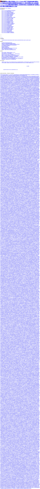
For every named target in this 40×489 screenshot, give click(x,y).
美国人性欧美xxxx (8, 137)
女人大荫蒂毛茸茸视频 (26, 216)
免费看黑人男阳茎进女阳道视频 (17, 483)
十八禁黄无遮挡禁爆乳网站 (16, 82)
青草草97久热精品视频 (26, 314)
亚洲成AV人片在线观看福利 (33, 162)
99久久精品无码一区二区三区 (28, 238)
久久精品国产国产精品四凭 (8, 359)
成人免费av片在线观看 (24, 398)
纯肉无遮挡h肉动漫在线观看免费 (4, 79)
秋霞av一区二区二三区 (35, 242)
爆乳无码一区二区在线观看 (14, 137)
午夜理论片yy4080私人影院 (5, 92)
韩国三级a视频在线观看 (27, 103)
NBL (15, 69)
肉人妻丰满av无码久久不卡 (21, 141)
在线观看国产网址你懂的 (36, 229)
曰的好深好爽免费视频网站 (27, 170)
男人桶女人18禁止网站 (19, 277)
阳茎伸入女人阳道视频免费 (19, 303)
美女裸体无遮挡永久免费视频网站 (32, 316)
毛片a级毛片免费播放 (28, 165)
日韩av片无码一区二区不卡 (3, 90)
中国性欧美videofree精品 (31, 147)
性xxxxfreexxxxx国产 (16, 91)
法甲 (9, 69)
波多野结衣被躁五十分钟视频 (33, 113)
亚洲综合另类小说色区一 (20, 103)
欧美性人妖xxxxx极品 (3, 373)
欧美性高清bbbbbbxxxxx (9, 488)
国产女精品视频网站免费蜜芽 (34, 412)
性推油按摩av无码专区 (7, 170)
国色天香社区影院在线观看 (29, 241)
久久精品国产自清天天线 (7, 177)
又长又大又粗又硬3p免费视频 (18, 167)
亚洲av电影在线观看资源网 (30, 133)
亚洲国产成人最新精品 (20, 487)
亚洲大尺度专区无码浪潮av (34, 92)
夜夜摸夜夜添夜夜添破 (27, 108)
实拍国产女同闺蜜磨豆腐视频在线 (20, 174)
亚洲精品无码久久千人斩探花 (11, 237)
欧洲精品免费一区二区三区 (7, 424)
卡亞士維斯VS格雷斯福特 (8, 26)
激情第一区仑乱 (2, 350)
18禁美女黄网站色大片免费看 (27, 330)
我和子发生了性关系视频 (14, 130)
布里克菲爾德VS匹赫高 (7, 27)
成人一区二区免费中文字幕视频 (23, 91)
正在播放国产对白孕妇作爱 (35, 81)
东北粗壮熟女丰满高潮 (5, 169)
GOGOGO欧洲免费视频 (23, 77)
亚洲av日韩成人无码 (8, 378)
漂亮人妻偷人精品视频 (5, 105)
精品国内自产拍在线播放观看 (25, 113)
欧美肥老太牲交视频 (25, 324)
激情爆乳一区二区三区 (30, 187)
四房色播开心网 (19, 176)
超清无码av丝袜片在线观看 (3, 153)
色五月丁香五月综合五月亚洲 (33, 336)
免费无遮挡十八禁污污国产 (26, 257)
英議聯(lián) (8, 62)
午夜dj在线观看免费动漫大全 (32, 95)
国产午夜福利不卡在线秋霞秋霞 (29, 79)
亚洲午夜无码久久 (19, 116)
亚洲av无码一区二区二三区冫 (20, 173)
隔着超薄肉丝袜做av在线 (29, 90)
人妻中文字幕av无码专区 (33, 103)
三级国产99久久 (29, 272)
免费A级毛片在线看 (30, 182)
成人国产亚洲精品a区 (31, 368)
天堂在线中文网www (16, 471)
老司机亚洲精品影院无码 (30, 196)
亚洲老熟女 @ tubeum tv (19, 102)
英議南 (17, 62)
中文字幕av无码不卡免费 (26, 282)
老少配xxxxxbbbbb (7, 275)
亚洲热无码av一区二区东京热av (28, 94)
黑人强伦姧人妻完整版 (30, 231)
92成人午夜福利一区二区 (26, 424)
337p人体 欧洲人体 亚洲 (26, 167)
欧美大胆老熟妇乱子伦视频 (28, 225)
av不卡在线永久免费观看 (3, 127)
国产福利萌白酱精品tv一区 (35, 198)
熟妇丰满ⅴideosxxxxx (16, 457)
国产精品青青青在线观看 (17, 88)
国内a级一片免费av (35, 347)
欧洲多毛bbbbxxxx (4, 80)
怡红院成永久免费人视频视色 (28, 202)
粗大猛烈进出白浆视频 (23, 320)
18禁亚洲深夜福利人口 (15, 293)
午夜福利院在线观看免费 (13, 346)
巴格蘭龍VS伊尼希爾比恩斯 (8, 32)
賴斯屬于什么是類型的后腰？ (5, 47)
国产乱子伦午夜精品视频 (33, 435)
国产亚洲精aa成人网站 (10, 133)
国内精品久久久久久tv (34, 178)
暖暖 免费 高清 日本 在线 (21, 416)
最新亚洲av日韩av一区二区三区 (22, 379)
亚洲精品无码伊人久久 (5, 447)
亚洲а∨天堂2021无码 (3, 91)
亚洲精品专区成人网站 (6, 174)
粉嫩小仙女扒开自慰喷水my (10, 80)
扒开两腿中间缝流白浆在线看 (30, 388)
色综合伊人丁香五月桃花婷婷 (7, 97)
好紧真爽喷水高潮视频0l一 (24, 421)
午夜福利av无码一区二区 (9, 129)
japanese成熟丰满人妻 (35, 100)
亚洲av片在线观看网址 (4, 356)
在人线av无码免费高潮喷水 (23, 104)
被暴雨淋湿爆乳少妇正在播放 (25, 116)
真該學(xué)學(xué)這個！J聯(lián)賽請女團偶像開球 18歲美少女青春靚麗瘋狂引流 (12, 58)
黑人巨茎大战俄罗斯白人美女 (35, 87)
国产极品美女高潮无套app (18, 159)
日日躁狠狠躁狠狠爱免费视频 (15, 241)
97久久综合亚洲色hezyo (11, 202)
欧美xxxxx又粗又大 (22, 389)
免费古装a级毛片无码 (33, 267)
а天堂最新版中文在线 (18, 206)
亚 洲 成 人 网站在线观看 (26, 102)
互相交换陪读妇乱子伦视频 (25, 120)
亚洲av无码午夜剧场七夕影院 (7, 185)
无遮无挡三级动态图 (13, 345)
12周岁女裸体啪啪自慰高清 (4, 259)
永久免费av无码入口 (24, 190)
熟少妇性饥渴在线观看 (4, 94)
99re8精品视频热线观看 (11, 462)
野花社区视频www (2, 98)
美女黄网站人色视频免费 (16, 142)
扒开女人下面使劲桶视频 (33, 249)
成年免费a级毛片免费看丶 (10, 88)
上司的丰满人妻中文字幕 (8, 406)
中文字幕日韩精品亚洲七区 (17, 214)
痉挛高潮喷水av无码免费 (17, 419)
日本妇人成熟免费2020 (25, 151)
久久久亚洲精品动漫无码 (5, 326)
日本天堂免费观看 (35, 234)
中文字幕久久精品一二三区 (7, 141)
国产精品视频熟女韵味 (8, 179)
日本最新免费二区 (10, 372)
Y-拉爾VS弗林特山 (7, 25)
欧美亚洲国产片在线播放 (11, 201)
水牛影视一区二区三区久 (27, 357)
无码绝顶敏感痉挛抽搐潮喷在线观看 (13, 226)
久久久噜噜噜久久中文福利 (23, 196)
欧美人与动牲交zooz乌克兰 (23, 101)
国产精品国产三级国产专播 (4, 180)
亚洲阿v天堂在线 (29, 488)
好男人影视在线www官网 (12, 472)
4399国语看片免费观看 (30, 296)
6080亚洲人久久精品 (28, 221)
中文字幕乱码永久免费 (18, 143)
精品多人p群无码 (18, 316)
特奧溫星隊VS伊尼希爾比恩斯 (8, 13)
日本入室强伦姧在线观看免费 (24, 316)
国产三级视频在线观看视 (13, 173)
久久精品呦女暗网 (28, 320)
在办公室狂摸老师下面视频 (10, 390)
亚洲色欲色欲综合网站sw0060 (32, 208)
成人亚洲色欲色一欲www (36, 189)
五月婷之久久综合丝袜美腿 (34, 137)
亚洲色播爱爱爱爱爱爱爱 (25, 143)
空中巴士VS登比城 (7, 16)
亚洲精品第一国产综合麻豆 (11, 153)
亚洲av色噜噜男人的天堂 (17, 84)
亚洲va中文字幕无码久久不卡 (11, 78)
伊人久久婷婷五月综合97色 (3, 78)
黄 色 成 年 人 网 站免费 (19, 324)
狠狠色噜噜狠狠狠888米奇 (14, 255)
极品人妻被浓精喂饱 (14, 98)
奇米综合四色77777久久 (4, 232)
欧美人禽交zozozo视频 (22, 189)
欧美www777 (13, 359)
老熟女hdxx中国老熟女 (23, 404)
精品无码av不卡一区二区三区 (14, 252)
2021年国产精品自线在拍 (8, 228)
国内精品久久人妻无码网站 (7, 290)
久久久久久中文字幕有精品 (10, 457)
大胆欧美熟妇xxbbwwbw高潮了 (20, 225)
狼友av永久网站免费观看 (9, 182)
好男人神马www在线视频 (5, 475)
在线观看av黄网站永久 (8, 235)
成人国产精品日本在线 (3, 183)
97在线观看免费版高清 (6, 470)
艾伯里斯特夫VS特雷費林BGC (8, 23)
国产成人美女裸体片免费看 (7, 193)
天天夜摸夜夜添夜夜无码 (24, 305)
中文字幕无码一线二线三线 (8, 293)
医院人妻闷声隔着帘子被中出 (32, 367)
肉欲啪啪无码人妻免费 (11, 236)
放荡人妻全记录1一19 (23, 262)
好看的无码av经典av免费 (36, 398)
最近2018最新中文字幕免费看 (16, 104)
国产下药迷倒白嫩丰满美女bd (31, 439)
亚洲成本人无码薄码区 (32, 233)
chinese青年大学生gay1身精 (8, 166)
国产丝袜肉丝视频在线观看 (29, 77)
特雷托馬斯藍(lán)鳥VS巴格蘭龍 (8, 17)
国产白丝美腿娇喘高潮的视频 (26, 300)
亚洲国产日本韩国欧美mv (19, 470)
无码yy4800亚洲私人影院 (8, 157)
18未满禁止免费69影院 (28, 137)
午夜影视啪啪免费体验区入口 (15, 304)
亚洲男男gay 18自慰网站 (12, 144)
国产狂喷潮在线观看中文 (11, 247)
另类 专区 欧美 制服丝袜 (18, 113)
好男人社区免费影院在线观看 (10, 199)
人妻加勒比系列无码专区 (22, 461)
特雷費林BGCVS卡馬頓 (7, 22)
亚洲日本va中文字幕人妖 (31, 345)
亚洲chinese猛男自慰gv (14, 141)
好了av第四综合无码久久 (7, 212)
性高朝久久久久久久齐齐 (19, 460)
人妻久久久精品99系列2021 (28, 422)
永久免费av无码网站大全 (26, 463)
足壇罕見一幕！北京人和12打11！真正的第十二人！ (8, 54)
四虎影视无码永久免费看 (11, 180)
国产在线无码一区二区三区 (24, 339)
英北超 (15, 62)
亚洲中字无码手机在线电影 (12, 115)
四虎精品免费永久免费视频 (29, 166)
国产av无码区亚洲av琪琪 (24, 131)
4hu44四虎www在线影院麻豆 (24, 369)
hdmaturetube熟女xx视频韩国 (17, 172)
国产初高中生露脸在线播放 (3, 82)
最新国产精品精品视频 (13, 212)
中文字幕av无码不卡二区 (3, 84)
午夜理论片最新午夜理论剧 (25, 144)
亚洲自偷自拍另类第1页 (9, 451)
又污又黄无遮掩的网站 (26, 117)
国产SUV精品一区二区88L (25, 409)
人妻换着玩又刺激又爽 (31, 210)
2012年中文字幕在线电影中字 (9, 142)
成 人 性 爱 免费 (28, 139)
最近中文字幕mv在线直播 (14, 149)
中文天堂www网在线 (21, 179)
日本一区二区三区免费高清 (28, 317)
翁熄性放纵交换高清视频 (31, 143)
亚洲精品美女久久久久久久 (35, 362)
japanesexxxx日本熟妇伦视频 (12, 108)
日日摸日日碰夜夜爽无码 (34, 287)
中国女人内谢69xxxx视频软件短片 (19, 202)
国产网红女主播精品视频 (27, 411)
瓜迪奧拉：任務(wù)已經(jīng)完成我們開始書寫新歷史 (9, 49)
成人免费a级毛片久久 (18, 120)
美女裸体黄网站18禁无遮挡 (3, 87)
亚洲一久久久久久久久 (36, 182)
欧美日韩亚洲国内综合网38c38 (23, 471)
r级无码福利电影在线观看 (16, 101)
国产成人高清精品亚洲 (30, 308)
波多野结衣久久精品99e (4, 247)
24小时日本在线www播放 (29, 88)
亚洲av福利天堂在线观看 (19, 300)
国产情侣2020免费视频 (8, 130)
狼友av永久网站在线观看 (17, 388)
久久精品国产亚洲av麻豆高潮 (22, 306)
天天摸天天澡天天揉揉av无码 (35, 376)
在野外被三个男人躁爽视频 (12, 319)
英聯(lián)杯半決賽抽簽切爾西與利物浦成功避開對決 (8, 43)
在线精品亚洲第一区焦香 (27, 195)
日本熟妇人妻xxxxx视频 (8, 81)
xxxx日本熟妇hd (29, 382)
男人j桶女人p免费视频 (12, 113)
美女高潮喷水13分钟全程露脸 (14, 416)
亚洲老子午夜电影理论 (6, 357)
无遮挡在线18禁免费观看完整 (13, 92)
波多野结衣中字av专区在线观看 (12, 95)
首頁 (5, 8)
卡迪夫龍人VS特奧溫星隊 (8, 24)
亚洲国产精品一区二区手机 (13, 178)
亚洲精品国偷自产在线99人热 (8, 189)
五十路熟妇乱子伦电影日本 (5, 219)
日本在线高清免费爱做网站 (22, 284)
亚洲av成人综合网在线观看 (9, 221)
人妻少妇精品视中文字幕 (27, 293)
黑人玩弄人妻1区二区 (4, 147)
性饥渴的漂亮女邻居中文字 (35, 205)
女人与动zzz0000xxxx (8, 114)
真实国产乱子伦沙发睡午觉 (8, 192)
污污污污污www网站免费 (15, 81)
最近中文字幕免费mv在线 (19, 267)
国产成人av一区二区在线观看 (24, 419)
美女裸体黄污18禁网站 (13, 260)
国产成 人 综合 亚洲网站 (22, 183)
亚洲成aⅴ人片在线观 (33, 139)
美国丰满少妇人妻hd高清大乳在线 (9, 106)
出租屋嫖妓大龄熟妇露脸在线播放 (12, 136)
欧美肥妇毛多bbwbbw (14, 213)
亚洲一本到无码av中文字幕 (9, 461)
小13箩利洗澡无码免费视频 (11, 305)
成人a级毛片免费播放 (3, 172)
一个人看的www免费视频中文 (24, 203)
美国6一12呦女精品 (5, 136)
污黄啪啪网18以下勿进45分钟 (6, 205)
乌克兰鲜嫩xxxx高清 (19, 298)
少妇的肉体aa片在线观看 (11, 90)
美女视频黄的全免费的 (23, 236)
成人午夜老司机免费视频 (18, 126)
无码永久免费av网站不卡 (4, 85)
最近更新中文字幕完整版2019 (10, 208)
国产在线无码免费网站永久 (9, 91)
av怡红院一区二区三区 (36, 428)
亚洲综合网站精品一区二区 (35, 288)
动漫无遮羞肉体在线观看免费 (11, 232)
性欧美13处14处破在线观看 (17, 280)
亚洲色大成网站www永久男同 (19, 162)
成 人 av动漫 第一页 (5, 108)
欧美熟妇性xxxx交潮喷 (20, 290)
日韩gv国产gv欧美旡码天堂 (30, 471)
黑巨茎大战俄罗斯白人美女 (13, 156)
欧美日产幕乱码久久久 (21, 185)
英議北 (11, 62)
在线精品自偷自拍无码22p (4, 236)
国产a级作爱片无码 (28, 149)
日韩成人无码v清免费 (28, 365)
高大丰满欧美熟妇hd (21, 97)
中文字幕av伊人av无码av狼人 (11, 206)
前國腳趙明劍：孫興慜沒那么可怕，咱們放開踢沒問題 (9, 59)
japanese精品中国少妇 (21, 449)
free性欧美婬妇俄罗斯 (27, 185)
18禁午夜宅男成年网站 (4, 408)
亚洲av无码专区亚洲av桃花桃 (16, 291)
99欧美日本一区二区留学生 (20, 115)
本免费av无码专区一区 (13, 257)
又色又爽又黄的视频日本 (5, 188)
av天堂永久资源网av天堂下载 (17, 138)
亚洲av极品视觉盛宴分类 (18, 265)
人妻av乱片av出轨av (21, 381)
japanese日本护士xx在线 (4, 463)
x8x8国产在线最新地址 (20, 156)
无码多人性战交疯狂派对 (16, 340)
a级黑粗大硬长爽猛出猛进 (5, 151)
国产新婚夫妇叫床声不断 (13, 403)
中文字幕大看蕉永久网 (6, 120)
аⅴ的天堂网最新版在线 (33, 214)
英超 (21, 62)
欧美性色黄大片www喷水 (21, 110)
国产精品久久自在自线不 (13, 170)
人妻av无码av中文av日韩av (10, 150)
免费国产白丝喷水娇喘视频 (12, 134)
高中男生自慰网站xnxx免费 (19, 334)
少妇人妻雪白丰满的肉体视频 (6, 252)
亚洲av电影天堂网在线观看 (13, 370)
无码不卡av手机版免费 (29, 344)
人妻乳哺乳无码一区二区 (22, 313)
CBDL (33, 62)
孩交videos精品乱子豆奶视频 (17, 182)
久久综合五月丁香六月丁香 (32, 117)
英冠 (20, 62)
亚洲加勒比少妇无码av (15, 261)
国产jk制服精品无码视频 (12, 363)
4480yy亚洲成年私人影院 (14, 269)
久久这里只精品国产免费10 (19, 257)
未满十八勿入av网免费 (26, 134)
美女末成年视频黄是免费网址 (5, 298)
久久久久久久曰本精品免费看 (12, 277)
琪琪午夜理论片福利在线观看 (13, 360)
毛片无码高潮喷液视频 (35, 157)
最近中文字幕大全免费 (23, 90)
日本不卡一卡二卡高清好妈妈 (15, 175)
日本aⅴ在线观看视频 (11, 203)
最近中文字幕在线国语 (13, 100)
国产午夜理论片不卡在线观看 (10, 124)
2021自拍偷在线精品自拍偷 (5, 113)
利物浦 (19, 62)
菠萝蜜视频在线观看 (11, 167)
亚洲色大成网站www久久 (15, 160)
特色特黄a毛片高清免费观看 (17, 106)
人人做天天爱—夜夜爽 (26, 359)
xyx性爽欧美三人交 (22, 88)
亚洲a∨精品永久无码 (20, 360)
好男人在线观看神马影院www (34, 138)
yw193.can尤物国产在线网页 (35, 98)
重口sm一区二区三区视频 (21, 137)
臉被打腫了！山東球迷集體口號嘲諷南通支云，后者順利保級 (10, 56)
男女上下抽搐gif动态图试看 (16, 77)
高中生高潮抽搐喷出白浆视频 (29, 383)
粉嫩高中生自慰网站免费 (34, 80)
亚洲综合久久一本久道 (23, 353)
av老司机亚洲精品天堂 (21, 251)
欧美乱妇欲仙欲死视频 (8, 98)
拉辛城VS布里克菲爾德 (7, 20)
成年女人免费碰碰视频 (16, 362)
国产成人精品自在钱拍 (24, 154)
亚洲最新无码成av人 (10, 82)
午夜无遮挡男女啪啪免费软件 (22, 81)
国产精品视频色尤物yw (4, 441)
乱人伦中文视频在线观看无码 (14, 251)
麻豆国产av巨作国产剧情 (29, 467)
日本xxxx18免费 (15, 268)
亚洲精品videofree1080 (30, 265)
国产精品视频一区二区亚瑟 (24, 429)
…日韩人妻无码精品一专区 (5, 195)
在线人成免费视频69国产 (36, 193)
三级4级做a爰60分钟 (30, 146)
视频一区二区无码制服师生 (9, 101)
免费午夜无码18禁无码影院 (8, 152)
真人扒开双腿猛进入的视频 (10, 395)
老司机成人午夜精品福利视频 (15, 442)
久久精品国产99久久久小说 (16, 152)
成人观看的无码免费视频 (24, 84)
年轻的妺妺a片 (30, 105)
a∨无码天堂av (28, 129)
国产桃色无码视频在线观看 (22, 186)
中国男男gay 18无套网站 (21, 234)
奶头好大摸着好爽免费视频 (34, 226)
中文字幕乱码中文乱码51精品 (31, 206)
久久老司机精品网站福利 (4, 239)
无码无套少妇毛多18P (30, 434)
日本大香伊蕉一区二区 (25, 332)
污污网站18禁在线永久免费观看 (5, 452)
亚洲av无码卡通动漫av (36, 418)
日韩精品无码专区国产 (11, 107)
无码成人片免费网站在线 (11, 405)
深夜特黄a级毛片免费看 (7, 260)
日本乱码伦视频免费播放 (5, 202)
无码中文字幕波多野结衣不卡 (28, 209)
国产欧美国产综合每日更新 (9, 131)
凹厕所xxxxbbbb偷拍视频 (25, 321)
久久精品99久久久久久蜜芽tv (8, 160)
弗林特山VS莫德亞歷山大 (8, 14)
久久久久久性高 (29, 82)
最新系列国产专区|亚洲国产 (13, 209)
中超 (23, 62)
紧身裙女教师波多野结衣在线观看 (30, 281)
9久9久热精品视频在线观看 (23, 352)
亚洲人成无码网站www (15, 234)
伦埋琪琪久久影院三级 (9, 379)
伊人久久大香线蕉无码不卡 (5, 402)
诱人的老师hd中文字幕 (17, 203)
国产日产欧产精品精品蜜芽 (4, 203)
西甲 (5, 69)
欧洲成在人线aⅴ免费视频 (34, 370)
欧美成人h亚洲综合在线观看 (20, 177)
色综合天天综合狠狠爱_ (27, 346)
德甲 (8, 69)
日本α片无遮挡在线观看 (31, 84)
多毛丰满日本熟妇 (29, 333)
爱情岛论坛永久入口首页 (5, 324)
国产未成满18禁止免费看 (22, 166)
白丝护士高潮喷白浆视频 (13, 285)
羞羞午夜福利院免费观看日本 (18, 147)
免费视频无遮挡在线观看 (13, 233)
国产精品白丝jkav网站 (8, 344)
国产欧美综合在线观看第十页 (29, 114)
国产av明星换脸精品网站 (6, 103)
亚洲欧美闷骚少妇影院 (29, 111)
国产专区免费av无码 (15, 93)
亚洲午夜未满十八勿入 (8, 294)
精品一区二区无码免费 (11, 382)
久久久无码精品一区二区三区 (4, 362)
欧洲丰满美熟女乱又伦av (21, 209)
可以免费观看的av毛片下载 (27, 198)
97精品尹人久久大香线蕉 (11, 429)
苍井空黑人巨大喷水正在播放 (5, 249)
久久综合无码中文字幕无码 (9, 473)
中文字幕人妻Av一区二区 (13, 452)
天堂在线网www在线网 (31, 395)
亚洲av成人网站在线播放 (15, 449)
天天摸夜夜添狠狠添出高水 (31, 305)
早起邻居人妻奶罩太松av (19, 224)
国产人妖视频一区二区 (36, 128)
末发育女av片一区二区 (28, 403)
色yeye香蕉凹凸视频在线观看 (5, 176)
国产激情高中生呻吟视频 (31, 153)
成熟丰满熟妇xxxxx (8, 308)
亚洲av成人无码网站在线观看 (21, 213)
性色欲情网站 (36, 481)
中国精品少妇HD (18, 95)
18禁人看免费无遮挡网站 (28, 416)
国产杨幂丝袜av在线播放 (7, 282)
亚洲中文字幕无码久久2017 (33, 381)
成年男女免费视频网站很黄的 (21, 285)
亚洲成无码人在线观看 (17, 221)
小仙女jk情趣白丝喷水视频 (30, 118)
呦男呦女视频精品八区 (35, 295)
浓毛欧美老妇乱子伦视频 (10, 262)
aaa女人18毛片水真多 (12, 249)
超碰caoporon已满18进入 (32, 127)
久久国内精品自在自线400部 (13, 103)
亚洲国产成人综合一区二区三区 (17, 190)
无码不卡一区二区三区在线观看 (6, 285)
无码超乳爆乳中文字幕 (24, 124)
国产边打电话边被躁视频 (28, 452)
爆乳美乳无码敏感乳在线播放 (15, 186)
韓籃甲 (14, 69)
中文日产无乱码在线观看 (11, 259)
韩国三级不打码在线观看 (17, 124)
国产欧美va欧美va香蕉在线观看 (22, 149)
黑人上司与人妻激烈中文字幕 (27, 87)
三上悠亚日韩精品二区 (20, 136)
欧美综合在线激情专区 (32, 232)
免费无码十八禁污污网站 (33, 334)
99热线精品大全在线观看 (18, 107)
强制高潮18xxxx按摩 (17, 90)
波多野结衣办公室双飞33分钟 (15, 97)
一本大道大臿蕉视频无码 (12, 117)
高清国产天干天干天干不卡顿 (8, 118)
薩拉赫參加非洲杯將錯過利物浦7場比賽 (7, 42)
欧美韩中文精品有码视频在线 (34, 85)
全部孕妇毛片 (33, 170)
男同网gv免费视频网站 (26, 323)
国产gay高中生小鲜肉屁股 (4, 201)
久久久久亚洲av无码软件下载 (15, 235)
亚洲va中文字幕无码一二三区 (30, 461)
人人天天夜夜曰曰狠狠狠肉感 (30, 228)
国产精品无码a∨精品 (31, 399)
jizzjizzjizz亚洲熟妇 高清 (11, 265)
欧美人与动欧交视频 (14, 288)
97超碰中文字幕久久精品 (24, 82)
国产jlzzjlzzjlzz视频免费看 (21, 205)
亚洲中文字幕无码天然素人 (6, 215)
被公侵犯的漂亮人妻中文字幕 (23, 118)
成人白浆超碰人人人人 (33, 173)
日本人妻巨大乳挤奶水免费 (18, 151)
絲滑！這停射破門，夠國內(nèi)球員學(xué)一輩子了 (8, 52)
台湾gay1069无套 (6, 117)
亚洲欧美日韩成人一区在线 (26, 334)
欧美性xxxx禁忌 (24, 128)
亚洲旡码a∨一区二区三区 (35, 97)
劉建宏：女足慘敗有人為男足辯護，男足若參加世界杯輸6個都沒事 (10, 55)
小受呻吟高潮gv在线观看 (32, 415)
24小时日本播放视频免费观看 (12, 400)
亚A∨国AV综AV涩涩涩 (15, 350)
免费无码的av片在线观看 (29, 175)
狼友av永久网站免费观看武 (32, 144)
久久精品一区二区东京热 (32, 134)
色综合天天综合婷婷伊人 (9, 196)
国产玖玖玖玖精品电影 (33, 392)
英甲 (2, 62)
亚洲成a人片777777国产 (27, 472)
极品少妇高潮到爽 (17, 320)
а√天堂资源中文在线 (6, 300)
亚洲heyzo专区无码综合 (31, 464)
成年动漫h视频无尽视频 (28, 178)
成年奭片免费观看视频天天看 (20, 108)
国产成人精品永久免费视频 (29, 189)
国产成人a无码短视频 (34, 403)
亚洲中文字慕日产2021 (23, 337)
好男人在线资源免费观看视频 (31, 190)
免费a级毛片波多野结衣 (17, 485)
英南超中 (27, 62)
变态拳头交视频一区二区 (25, 163)
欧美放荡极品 (31, 126)
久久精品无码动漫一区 (22, 442)
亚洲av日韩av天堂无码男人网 (25, 214)
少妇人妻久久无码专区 (35, 344)
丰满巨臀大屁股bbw (8, 383)
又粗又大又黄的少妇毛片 (5, 134)
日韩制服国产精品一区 (18, 363)
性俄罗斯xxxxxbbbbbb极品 (25, 126)
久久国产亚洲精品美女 (24, 106)
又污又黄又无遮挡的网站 (31, 363)
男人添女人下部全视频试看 (11, 85)
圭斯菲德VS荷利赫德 (7, 29)
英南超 (13, 62)
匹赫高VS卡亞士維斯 (7, 19)
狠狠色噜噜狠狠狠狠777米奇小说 (12, 116)
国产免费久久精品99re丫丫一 (19, 94)
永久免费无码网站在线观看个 (21, 98)
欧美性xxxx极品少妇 (20, 219)
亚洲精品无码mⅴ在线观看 (14, 111)
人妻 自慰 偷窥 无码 (15, 412)
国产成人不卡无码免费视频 (6, 422)
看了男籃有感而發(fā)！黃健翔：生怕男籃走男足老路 (9, 57)
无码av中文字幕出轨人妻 (12, 120)
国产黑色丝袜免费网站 (30, 104)
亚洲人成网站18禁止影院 (25, 218)
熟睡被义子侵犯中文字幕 (24, 146)
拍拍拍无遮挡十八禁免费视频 (20, 472)
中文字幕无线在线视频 (26, 201)
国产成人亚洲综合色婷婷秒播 (34, 188)
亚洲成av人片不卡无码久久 (27, 115)
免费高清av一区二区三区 (29, 121)
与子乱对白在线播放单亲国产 (23, 133)
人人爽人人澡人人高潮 (32, 180)
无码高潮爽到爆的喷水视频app (25, 342)
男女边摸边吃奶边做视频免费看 (24, 142)
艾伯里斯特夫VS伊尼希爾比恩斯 (8, 10)
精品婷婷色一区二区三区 (35, 317)
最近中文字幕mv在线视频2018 (33, 102)
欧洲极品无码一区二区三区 (23, 296)
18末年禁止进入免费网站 (28, 93)
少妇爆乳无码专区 (22, 451)
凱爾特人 (5, 62)
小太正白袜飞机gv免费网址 (33, 438)
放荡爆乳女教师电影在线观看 (8, 139)
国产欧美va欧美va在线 (28, 294)
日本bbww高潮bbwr (23, 199)
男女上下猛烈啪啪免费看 (14, 200)
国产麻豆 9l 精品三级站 (24, 310)
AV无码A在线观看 (15, 187)
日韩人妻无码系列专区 (6, 316)
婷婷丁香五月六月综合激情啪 (10, 343)
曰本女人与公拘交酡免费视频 (25, 172)
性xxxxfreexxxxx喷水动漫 (17, 239)
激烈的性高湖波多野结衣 (32, 245)
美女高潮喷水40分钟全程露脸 (32, 369)
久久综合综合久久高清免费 (11, 87)
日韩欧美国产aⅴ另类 (5, 102)
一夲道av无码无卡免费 (34, 451)
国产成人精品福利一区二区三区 (30, 199)
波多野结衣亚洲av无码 (28, 246)
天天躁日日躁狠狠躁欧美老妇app (16, 426)
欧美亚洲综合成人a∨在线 (27, 425)
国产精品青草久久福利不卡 (23, 231)
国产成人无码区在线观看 (29, 264)
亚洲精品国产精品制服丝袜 (23, 440)
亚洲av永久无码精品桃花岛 (9, 163)
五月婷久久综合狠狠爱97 (21, 238)
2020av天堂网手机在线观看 (4, 107)
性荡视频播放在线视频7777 (31, 131)
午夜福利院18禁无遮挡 (31, 419)
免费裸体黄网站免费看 (9, 198)
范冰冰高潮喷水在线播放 (15, 118)
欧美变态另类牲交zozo (34, 165)
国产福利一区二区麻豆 (5, 368)
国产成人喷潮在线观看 (9, 288)
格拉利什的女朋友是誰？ (5, 46)
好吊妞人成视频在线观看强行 (26, 80)
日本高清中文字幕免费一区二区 (18, 80)
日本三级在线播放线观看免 (13, 205)
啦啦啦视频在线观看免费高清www (5, 251)
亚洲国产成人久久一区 (22, 175)
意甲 (6, 69)
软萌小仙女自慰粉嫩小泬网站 (5, 223)
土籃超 (12, 69)
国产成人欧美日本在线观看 (11, 272)
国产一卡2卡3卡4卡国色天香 (19, 85)
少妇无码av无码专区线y (16, 166)
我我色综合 (17, 78)
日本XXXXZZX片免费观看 (25, 336)
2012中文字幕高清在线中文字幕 (10, 283)
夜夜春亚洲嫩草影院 (27, 173)
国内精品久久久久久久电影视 (29, 78)
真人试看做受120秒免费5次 (26, 156)
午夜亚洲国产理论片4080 (25, 208)
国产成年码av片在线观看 (12, 267)
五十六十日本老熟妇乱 (3, 377)
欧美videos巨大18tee (34, 452)
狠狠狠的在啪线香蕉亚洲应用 (7, 428)
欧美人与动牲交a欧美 (12, 275)
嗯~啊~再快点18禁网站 (25, 147)
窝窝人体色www (32, 201)
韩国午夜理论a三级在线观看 (16, 140)
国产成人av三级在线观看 (12, 300)
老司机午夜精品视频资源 (19, 216)
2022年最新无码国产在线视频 (24, 140)
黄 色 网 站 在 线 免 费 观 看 (33, 396)
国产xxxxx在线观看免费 (11, 169)
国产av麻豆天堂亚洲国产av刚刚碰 (15, 308)
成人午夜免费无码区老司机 (35, 152)
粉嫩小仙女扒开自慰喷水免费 (32, 163)
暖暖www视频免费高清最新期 (9, 110)
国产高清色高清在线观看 (5, 218)
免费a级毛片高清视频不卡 (18, 153)
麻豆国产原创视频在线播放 (34, 195)
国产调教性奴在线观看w (17, 150)
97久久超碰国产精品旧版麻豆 (34, 177)
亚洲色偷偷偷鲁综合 (6, 267)
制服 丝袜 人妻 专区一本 (26, 269)
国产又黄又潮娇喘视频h (28, 98)
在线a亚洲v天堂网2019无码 (28, 268)
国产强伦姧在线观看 (31, 172)
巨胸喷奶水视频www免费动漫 (28, 259)
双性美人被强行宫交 (22, 406)
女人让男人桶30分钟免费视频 (20, 346)
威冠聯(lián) (9, 8)
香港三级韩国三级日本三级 (23, 485)
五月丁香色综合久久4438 (16, 248)
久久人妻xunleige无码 (15, 301)
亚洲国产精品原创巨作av (36, 90)
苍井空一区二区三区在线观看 (25, 239)
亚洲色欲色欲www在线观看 (26, 188)
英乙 (3, 62)
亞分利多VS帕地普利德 (7, 12)
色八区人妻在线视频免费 (35, 301)
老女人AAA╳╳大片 (16, 133)
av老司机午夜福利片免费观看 (33, 120)
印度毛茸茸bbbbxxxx (14, 414)
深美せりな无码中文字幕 (24, 385)
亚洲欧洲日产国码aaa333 (19, 188)
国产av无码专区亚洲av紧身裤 (21, 178)
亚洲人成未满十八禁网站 (25, 418)
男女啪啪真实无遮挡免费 (36, 88)
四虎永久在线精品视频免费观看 (29, 234)
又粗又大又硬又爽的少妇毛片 (19, 87)
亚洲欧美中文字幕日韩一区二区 (19, 201)
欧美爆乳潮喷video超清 (24, 222)
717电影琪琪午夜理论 (17, 236)
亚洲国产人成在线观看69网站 (21, 165)
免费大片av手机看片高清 (5, 382)
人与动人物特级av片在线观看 (9, 339)
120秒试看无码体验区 (34, 425)
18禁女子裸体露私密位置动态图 (18, 321)
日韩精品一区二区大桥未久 (12, 225)
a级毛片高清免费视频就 (20, 477)
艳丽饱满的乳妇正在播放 (18, 399)
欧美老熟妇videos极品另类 (6, 484)
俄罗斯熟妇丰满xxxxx (32, 107)
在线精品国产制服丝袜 (36, 252)
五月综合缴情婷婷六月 (24, 206)
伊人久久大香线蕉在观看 (19, 438)
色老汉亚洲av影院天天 (32, 326)
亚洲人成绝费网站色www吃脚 (17, 131)
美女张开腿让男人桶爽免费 (26, 123)
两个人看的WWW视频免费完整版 (26, 223)
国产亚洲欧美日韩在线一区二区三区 (16, 192)
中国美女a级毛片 (14, 317)
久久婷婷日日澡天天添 (18, 154)
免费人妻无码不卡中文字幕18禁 (9, 321)
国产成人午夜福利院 (19, 445)
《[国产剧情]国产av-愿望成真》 (4, 226)
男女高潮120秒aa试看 (14, 290)
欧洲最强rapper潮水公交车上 (35, 149)
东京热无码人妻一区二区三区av (20, 100)
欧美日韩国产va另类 (9, 296)
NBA (24, 62)
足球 (6, 8)
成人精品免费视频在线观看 (17, 368)
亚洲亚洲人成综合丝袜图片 (34, 156)
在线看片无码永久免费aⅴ (26, 136)
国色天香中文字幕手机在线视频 (16, 146)
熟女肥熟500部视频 (2, 190)
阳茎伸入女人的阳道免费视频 (21, 114)
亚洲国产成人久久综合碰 (24, 182)
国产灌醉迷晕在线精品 (36, 215)
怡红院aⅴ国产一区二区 (36, 126)
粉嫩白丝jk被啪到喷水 (22, 347)
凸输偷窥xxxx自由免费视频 (20, 309)
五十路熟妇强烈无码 (35, 105)
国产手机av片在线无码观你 (31, 255)
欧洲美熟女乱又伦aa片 (33, 411)
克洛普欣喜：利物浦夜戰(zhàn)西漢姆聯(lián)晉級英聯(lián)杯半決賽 (10, 44)
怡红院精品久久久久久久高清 (16, 352)
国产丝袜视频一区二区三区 (32, 151)
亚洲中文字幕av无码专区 (20, 195)
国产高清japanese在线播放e (10, 214)
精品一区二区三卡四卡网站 (10, 147)
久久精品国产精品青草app (23, 271)
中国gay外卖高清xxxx (25, 153)
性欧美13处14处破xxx (12, 224)
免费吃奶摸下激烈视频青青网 (4, 265)
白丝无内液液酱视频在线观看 (25, 192)
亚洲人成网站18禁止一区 (22, 78)
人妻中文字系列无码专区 (3, 150)
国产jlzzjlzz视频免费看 (33, 319)
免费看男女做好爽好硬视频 (10, 127)
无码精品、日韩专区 (9, 146)
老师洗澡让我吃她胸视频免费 (27, 85)
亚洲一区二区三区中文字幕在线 (13, 79)
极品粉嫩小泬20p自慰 (29, 81)
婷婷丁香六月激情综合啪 (21, 198)
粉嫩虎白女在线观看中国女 (13, 282)
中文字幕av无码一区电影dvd (8, 93)
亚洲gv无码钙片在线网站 (4, 116)
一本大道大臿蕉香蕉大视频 (25, 386)
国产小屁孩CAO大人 (32, 116)
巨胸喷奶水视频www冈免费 (14, 193)
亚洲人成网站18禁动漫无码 (16, 196)
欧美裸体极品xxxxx (24, 434)
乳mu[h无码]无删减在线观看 (33, 123)
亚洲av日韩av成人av (22, 152)
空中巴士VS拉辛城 (7, 30)
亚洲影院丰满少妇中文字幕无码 (12, 105)
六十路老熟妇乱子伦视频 (19, 105)
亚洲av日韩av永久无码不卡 (27, 287)
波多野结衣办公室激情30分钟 (17, 222)
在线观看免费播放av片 (37, 77)
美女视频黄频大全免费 (8, 304)
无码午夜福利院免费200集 (13, 484)
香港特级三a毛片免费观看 (10, 84)
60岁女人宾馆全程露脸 (33, 129)
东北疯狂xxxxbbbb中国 (12, 123)
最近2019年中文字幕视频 (26, 162)
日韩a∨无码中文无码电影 (30, 310)
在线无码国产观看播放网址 (5, 154)
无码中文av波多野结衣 (35, 82)
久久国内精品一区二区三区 (9, 172)
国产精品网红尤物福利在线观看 (24, 210)
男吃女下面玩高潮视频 (14, 114)
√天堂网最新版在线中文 (11, 159)
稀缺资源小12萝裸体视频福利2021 (34, 174)
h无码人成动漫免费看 (15, 391)
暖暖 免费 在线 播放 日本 (8, 295)
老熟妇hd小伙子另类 (19, 92)
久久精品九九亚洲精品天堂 (33, 108)
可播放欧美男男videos (5, 128)
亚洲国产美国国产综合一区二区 (29, 110)
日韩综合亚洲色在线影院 (29, 236)
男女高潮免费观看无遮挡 (5, 165)
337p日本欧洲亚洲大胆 (25, 159)
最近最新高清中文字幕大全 (21, 79)
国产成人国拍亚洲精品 (36, 78)
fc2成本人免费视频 (15, 110)
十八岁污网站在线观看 (25, 169)
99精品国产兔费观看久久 (30, 150)
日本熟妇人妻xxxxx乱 (17, 404)
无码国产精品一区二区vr (17, 127)
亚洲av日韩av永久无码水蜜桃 (28, 97)
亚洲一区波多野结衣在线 (17, 331)
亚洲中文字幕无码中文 (5, 305)
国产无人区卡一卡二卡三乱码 (26, 92)
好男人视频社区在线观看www (26, 212)
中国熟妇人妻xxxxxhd (32, 277)
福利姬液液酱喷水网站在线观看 (22, 187)
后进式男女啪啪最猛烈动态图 (29, 130)
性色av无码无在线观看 (6, 224)
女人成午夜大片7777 (30, 106)
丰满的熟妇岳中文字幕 (16, 183)
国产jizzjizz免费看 (33, 115)
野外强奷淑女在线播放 (33, 257)
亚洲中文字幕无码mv (12, 154)
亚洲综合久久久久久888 (31, 280)
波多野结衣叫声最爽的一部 (29, 128)
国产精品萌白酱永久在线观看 (32, 408)
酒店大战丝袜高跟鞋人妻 (6, 257)
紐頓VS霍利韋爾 (6, 11)
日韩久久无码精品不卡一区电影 (25, 138)
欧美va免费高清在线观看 (4, 274)
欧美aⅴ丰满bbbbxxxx (9, 77)
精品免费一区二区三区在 (16, 329)
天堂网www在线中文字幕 (11, 218)
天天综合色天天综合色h (36, 467)
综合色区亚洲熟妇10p (26, 232)
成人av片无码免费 (5, 432)
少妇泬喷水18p (29, 226)
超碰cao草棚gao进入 (15, 129)
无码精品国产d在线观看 (23, 228)
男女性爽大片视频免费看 (18, 128)
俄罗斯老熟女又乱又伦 (30, 91)
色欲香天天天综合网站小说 (24, 95)
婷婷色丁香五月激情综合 (5, 123)
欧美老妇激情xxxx (29, 271)
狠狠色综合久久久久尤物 (24, 427)
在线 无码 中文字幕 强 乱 (35, 209)
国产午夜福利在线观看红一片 (5, 115)
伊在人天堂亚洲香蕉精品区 (21, 130)
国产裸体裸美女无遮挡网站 (3, 133)
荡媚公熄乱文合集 (25, 105)
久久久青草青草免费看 (23, 139)
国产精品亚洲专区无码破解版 (32, 169)
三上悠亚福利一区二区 (8, 149)
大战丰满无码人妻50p (10, 248)
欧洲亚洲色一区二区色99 (28, 179)
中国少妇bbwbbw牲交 (12, 143)
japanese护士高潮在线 (9, 373)
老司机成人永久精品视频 (5, 353)
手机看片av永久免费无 (20, 288)
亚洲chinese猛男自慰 (14, 198)
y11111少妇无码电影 (19, 345)
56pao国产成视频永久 (32, 359)
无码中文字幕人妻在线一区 (17, 169)
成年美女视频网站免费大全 (34, 219)
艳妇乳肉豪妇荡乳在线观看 (29, 391)
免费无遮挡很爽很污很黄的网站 (11, 94)
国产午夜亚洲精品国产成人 (28, 100)
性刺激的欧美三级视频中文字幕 (10, 337)
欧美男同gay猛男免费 (8, 318)
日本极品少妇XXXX (5, 330)
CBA (25, 62)
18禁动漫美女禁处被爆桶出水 (31, 101)
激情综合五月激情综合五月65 (30, 329)
